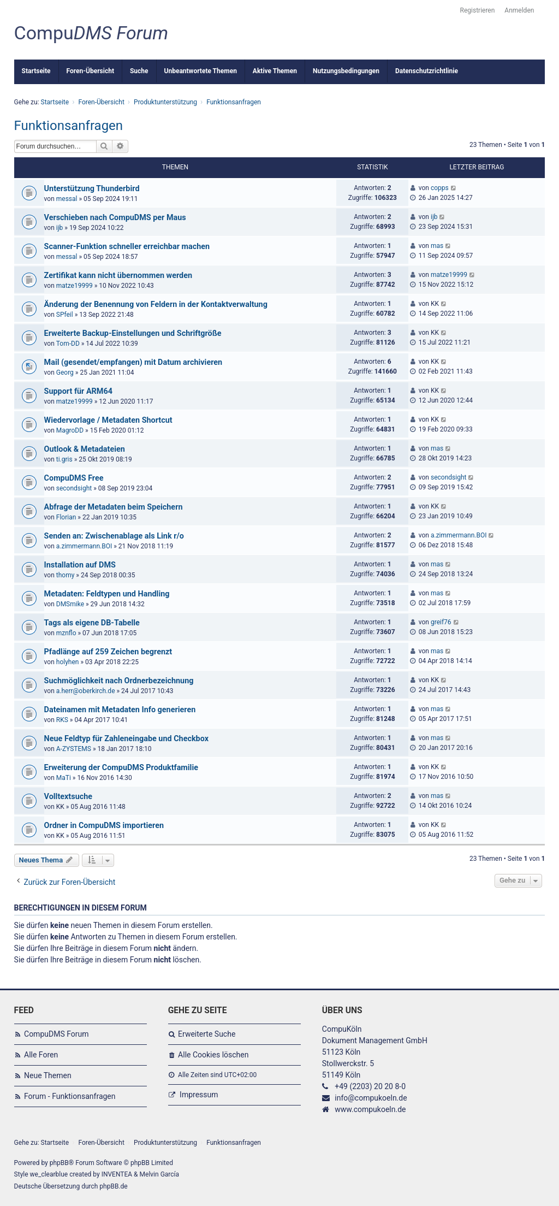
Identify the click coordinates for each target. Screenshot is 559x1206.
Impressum (199, 1094)
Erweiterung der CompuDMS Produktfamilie (121, 767)
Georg (65, 372)
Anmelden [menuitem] (519, 10)
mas (437, 246)
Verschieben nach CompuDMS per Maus (115, 217)
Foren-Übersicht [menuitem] (90, 71)
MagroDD (70, 430)
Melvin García (160, 1174)
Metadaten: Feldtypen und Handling (107, 594)
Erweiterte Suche (206, 1034)
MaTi (63, 778)
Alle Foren (41, 1054)
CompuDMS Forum (56, 1034)
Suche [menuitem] (139, 71)
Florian (66, 517)
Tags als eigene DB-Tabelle (92, 623)
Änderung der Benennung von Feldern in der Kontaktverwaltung (155, 304)
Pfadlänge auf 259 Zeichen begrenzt (108, 652)
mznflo (66, 633)
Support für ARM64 (78, 391)
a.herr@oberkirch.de (85, 691)
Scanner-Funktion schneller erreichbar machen (127, 246)
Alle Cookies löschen (213, 1054)
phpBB (59, 1163)
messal (67, 199)
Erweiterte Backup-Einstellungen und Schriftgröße (133, 333)
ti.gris (64, 459)
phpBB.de (113, 1186)
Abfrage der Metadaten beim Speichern (113, 507)
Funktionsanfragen (68, 125)
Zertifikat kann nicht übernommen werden (118, 275)
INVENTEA (117, 1174)
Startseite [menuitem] (36, 71)
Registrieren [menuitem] (477, 10)
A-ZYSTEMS (73, 749)
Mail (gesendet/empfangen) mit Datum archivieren (133, 362)
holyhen (67, 662)
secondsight (74, 488)
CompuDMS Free (74, 478)
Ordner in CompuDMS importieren (104, 825)
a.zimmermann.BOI (84, 546)
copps (440, 188)
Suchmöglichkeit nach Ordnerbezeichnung (119, 680)
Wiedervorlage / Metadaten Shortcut (108, 420)
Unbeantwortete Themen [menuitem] (200, 71)
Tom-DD (68, 343)
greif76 (441, 622)
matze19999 (74, 285)
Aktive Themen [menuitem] (275, 71)
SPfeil (64, 314)
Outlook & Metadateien (84, 449)
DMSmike (70, 604)
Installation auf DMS (80, 565)
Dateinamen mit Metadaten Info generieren (120, 709)
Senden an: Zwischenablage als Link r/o (114, 536)
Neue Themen (48, 1075)
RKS (62, 720)
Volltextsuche (68, 796)
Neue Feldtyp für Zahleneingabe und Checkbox (126, 738)
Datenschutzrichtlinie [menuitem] (426, 71)
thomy (65, 575)
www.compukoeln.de (370, 1109)
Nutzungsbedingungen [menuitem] (346, 71)
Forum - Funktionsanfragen (70, 1096)
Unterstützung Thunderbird (92, 188)
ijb (59, 228)
